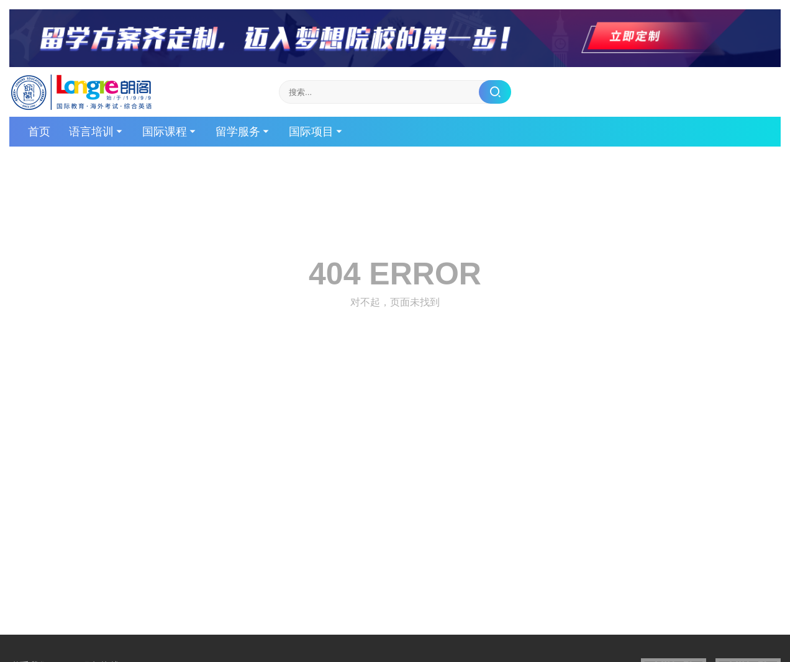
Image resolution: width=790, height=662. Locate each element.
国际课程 (164, 131)
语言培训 (91, 131)
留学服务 (238, 131)
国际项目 (311, 131)
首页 (39, 131)
